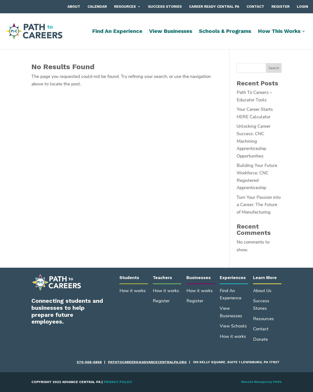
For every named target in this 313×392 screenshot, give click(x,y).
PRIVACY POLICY (118, 382)
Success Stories (165, 6)
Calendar (97, 6)
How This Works (279, 32)
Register (280, 6)
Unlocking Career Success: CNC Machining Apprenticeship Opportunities (253, 141)
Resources (125, 6)
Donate (260, 339)
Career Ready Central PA (214, 6)
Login (302, 6)
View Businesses (170, 32)
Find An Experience (117, 32)
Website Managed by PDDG (261, 382)
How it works (132, 291)
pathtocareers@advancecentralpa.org (147, 362)
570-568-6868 (89, 362)
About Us (262, 291)
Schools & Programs (225, 32)
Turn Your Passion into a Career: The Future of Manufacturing (259, 204)
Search (274, 68)
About (73, 6)
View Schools (233, 326)
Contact (255, 6)
